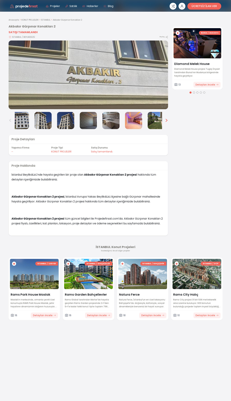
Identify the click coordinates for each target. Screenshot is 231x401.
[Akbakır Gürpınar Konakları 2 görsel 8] (156, 120)
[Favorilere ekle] (178, 33)
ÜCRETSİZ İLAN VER (204, 6)
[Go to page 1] (190, 92)
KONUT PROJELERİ (30, 19)
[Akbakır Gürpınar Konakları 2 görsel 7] (133, 120)
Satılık (71, 6)
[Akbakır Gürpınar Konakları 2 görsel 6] (111, 120)
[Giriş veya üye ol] (182, 6)
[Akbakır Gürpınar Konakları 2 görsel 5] (88, 120)
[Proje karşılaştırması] (173, 6)
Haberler (90, 6)
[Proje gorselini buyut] (88, 75)
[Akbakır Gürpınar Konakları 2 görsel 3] (43, 120)
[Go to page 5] (204, 92)
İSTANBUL (45, 19)
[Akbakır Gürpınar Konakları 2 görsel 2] (20, 120)
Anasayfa (14, 19)
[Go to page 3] (197, 92)
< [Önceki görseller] (10, 120)
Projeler (53, 6)
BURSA (204, 33)
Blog (108, 6)
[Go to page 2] (194, 92)
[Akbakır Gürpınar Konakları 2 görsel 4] (65, 120)
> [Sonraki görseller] (166, 120)
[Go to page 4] (201, 92)
